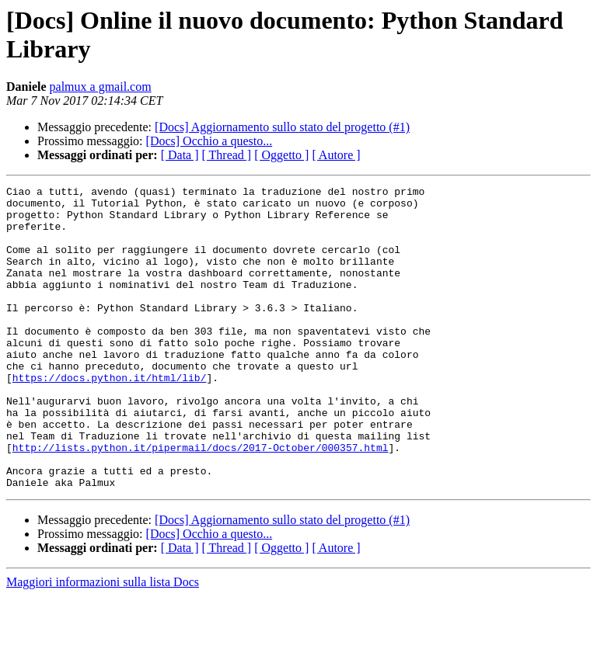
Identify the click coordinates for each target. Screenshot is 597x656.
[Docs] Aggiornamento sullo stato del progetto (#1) (282, 127)
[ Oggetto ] (281, 154)
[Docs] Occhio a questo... (209, 141)
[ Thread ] (227, 154)
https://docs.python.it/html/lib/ (109, 417)
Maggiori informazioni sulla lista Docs (102, 642)
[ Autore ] (336, 154)
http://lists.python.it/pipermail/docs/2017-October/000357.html (200, 501)
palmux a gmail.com (101, 86)
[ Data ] (180, 154)
